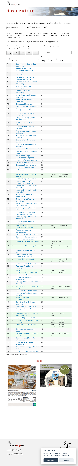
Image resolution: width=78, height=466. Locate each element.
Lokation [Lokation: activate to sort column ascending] (62, 61)
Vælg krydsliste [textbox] (12, 28)
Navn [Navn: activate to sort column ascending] (18, 61)
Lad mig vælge (65, 455)
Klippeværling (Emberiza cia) (26, 179)
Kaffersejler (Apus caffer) (25, 259)
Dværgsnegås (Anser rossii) (26, 306)
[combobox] (18, 27)
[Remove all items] (27, 27)
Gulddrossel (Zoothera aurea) (26, 291)
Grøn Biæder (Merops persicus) (27, 149)
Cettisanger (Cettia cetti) (25, 167)
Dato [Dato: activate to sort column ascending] (52, 61)
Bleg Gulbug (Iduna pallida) (26, 318)
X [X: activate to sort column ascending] (12, 61)
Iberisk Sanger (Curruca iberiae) (27, 241)
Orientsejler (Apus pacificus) (26, 325)
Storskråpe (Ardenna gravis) (26, 165)
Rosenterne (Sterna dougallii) (26, 246)
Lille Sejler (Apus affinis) (24, 162)
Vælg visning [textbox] (35, 28)
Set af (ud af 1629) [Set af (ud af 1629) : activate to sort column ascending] (43, 59)
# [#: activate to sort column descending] (7, 61)
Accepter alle (50, 460)
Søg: (59, 52)
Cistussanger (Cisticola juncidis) (27, 351)
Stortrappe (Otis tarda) (24, 104)
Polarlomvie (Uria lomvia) (25, 275)
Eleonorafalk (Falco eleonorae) (27, 106)
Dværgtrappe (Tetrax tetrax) (26, 263)
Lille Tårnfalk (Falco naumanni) (27, 234)
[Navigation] (70, 3)
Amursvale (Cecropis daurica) (26, 160)
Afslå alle (66, 460)
